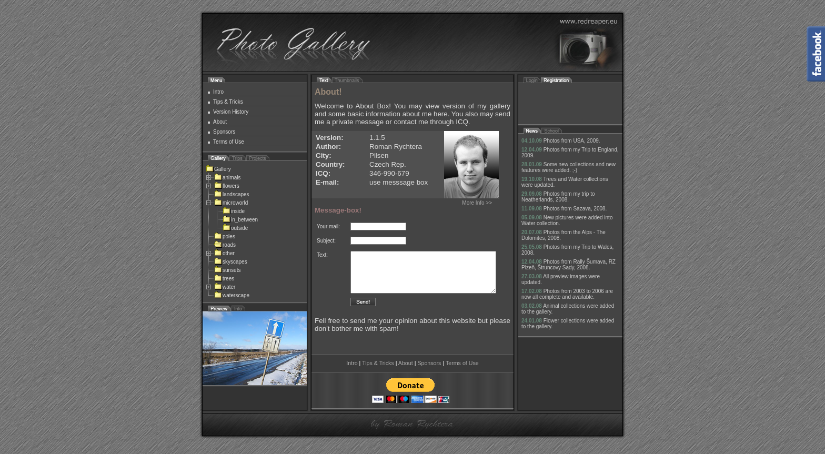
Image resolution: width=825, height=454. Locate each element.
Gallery (218, 169)
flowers (226, 186)
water (224, 287)
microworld (231, 203)
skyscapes (230, 262)
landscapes (231, 194)
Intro (218, 92)
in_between (240, 220)
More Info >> (477, 203)
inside (234, 211)
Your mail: (328, 226)
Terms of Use (228, 142)
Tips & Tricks (228, 102)
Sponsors (224, 132)
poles (224, 236)
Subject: (326, 241)
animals (227, 177)
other (224, 253)
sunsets (227, 270)
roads (225, 245)
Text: (322, 255)
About (220, 122)
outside (235, 228)
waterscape (231, 295)
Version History (230, 112)
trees (224, 278)
